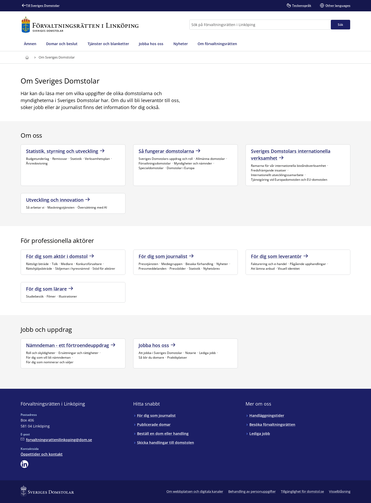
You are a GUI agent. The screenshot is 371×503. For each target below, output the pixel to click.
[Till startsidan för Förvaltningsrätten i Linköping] (80, 24)
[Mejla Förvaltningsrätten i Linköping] (56, 440)
